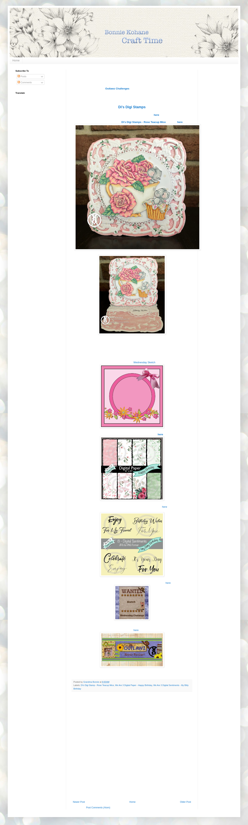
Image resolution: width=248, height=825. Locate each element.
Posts (22, 76)
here (164, 506)
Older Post (185, 802)
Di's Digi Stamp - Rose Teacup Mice (97, 685)
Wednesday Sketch (144, 362)
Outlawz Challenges (117, 88)
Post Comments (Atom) (98, 807)
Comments (25, 82)
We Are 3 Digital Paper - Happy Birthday (133, 685)
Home (16, 60)
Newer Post (79, 802)
